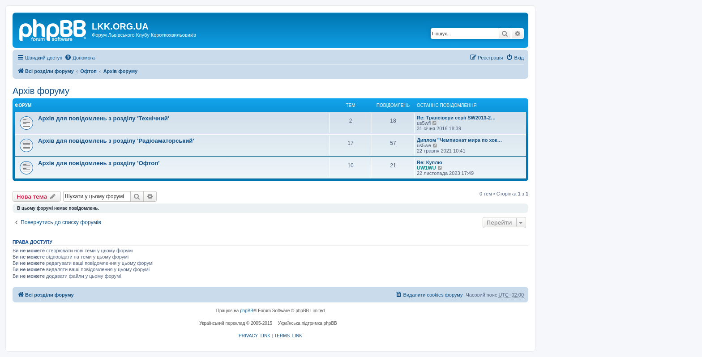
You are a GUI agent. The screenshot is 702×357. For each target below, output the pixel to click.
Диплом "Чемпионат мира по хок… (459, 140)
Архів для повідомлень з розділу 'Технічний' (103, 118)
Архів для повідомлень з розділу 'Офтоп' (99, 163)
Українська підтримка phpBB (307, 323)
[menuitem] (79, 57)
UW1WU (426, 167)
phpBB (246, 310)
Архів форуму (41, 91)
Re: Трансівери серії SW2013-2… (456, 117)
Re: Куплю (429, 162)
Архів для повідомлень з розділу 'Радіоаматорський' (116, 140)
